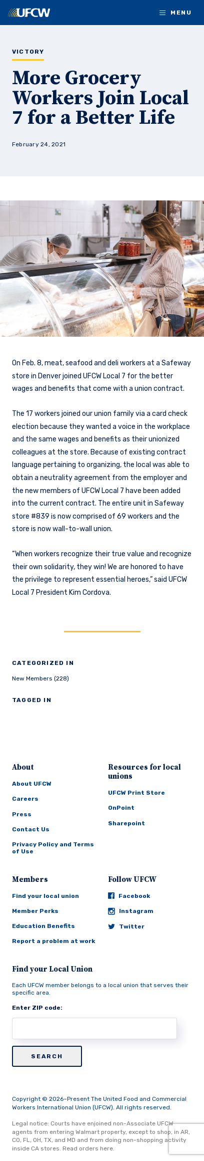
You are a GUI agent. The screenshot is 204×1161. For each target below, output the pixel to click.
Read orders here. (88, 1148)
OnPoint (121, 807)
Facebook (129, 895)
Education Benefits (43, 926)
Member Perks (35, 910)
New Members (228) (40, 678)
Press (22, 814)
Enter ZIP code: (37, 1007)
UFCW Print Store (136, 792)
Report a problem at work (53, 941)
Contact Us (31, 829)
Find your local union (45, 895)
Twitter (126, 926)
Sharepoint (126, 823)
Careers (25, 798)
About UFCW (32, 783)
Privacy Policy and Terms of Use (53, 848)
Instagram (131, 911)
